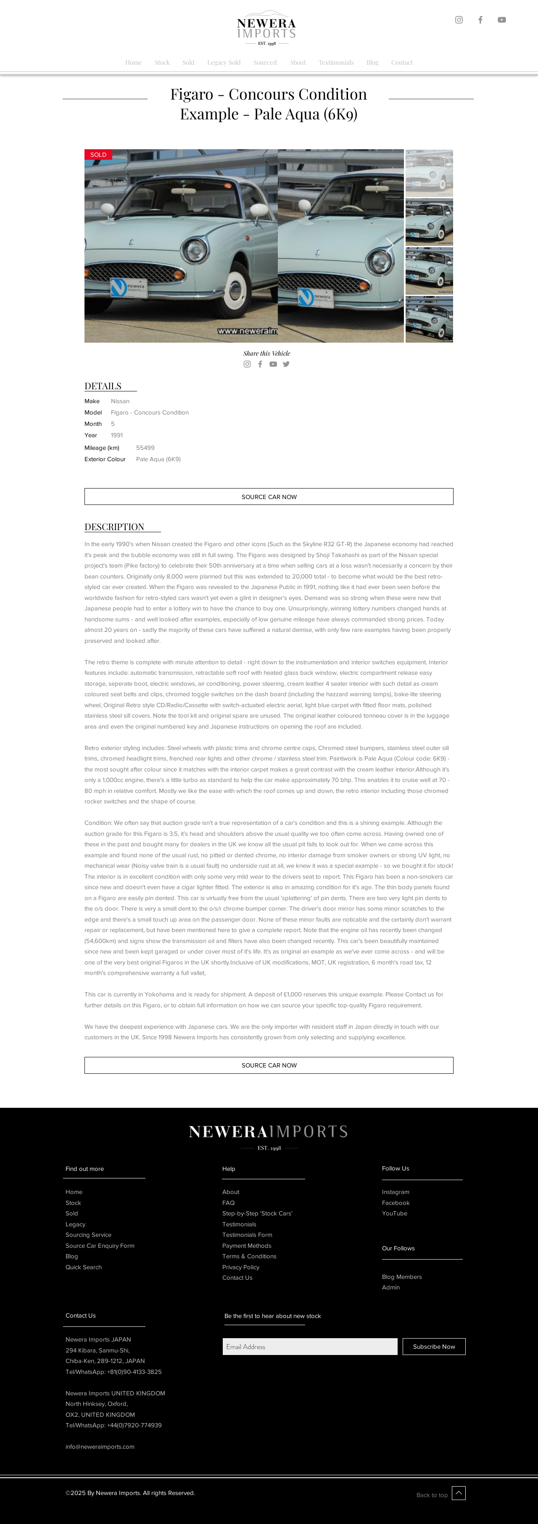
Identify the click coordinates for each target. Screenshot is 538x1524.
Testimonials (239, 1224)
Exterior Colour (105, 458)
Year (90, 434)
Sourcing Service (88, 1234)
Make (92, 400)
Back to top (432, 1494)
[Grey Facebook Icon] (480, 20)
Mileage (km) (101, 447)
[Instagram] (247, 364)
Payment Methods (247, 1245)
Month (93, 423)
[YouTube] (273, 364)
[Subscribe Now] (434, 1346)
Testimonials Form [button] (247, 1234)
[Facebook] (260, 364)
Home (74, 1191)
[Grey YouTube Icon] (502, 20)
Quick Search (84, 1266)
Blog (72, 1256)
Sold (72, 1213)
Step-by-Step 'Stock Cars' (257, 1213)
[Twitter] (286, 364)
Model (93, 412)
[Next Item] (390, 246)
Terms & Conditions (249, 1256)
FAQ (228, 1202)
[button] (98, 154)
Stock (73, 1202)
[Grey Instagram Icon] (459, 20)
